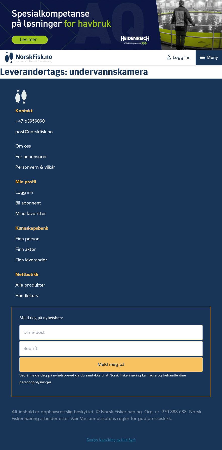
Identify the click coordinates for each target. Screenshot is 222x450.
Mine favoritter (30, 213)
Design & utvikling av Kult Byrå (111, 440)
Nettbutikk (26, 274)
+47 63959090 (30, 121)
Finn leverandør (31, 260)
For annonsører (31, 156)
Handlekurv (26, 295)
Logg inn (24, 192)
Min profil (25, 181)
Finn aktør (25, 249)
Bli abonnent (28, 203)
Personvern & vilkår (35, 167)
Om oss (23, 146)
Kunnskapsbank (31, 228)
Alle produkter (30, 285)
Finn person (27, 238)
